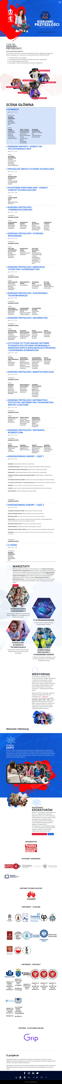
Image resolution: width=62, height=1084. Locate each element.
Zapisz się (15, 585)
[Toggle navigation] (60, 2)
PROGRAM (50, 834)
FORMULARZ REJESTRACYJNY (39, 834)
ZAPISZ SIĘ (45, 696)
